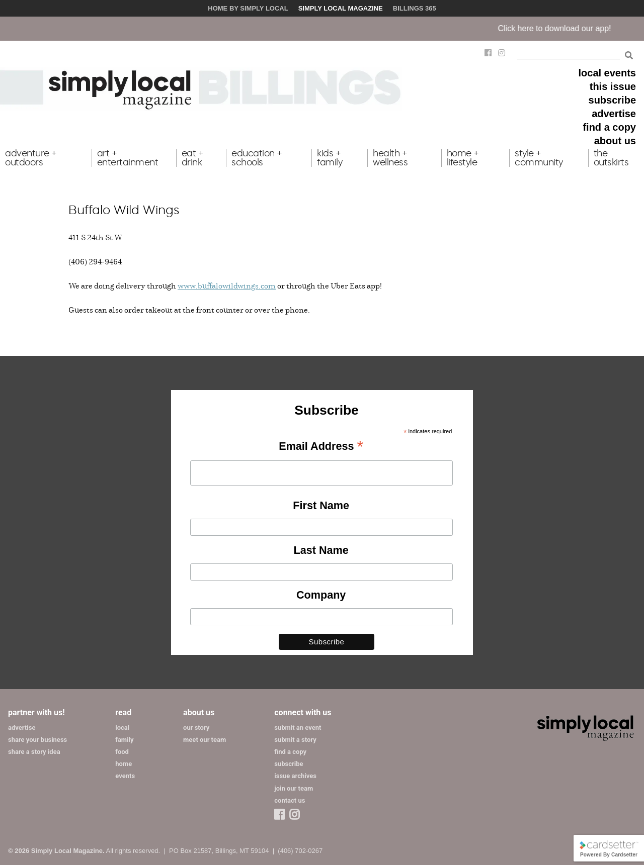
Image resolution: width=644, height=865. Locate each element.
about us (615, 140)
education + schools (256, 158)
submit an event (297, 727)
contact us (289, 800)
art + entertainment (127, 158)
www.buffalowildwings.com (227, 285)
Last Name (321, 550)
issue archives (295, 776)
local (122, 727)
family (124, 739)
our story (196, 727)
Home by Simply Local (248, 8)
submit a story (295, 739)
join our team (293, 788)
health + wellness (390, 158)
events (125, 776)
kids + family (329, 158)
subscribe (612, 100)
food (122, 751)
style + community (539, 158)
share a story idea (34, 751)
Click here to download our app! (561, 28)
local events (607, 72)
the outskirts (611, 158)
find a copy (609, 127)
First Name (321, 505)
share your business (37, 739)
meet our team (204, 739)
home (123, 763)
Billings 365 (414, 8)
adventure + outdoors (31, 158)
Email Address (321, 447)
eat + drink (193, 158)
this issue (613, 86)
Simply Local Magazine (340, 8)
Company (321, 595)
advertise (614, 113)
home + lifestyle (463, 158)
